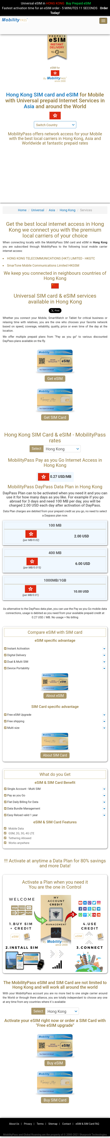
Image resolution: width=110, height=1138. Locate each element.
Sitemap (52, 1123)
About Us (14, 1123)
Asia (52, 210)
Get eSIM (55, 378)
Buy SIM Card (55, 1100)
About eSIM (55, 696)
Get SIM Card (55, 417)
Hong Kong (67, 210)
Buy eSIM (55, 1063)
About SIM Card (55, 755)
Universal (37, 210)
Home (22, 210)
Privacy (28, 1123)
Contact (66, 1123)
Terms (40, 1123)
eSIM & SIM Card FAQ (87, 1123)
